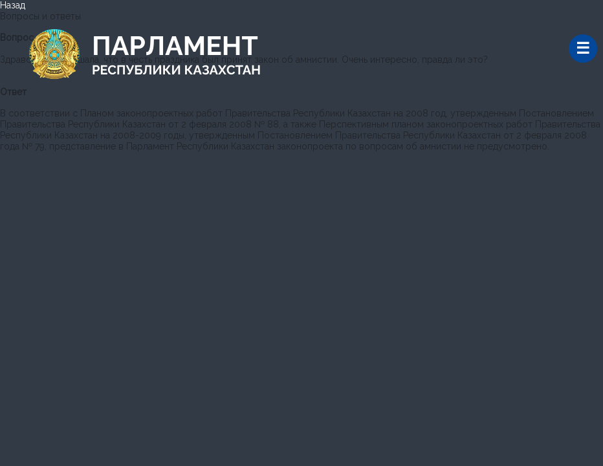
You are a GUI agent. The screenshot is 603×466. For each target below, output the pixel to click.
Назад (12, 5)
